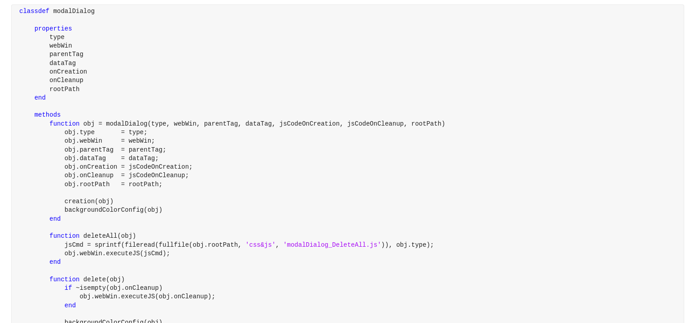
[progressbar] (372, 184)
